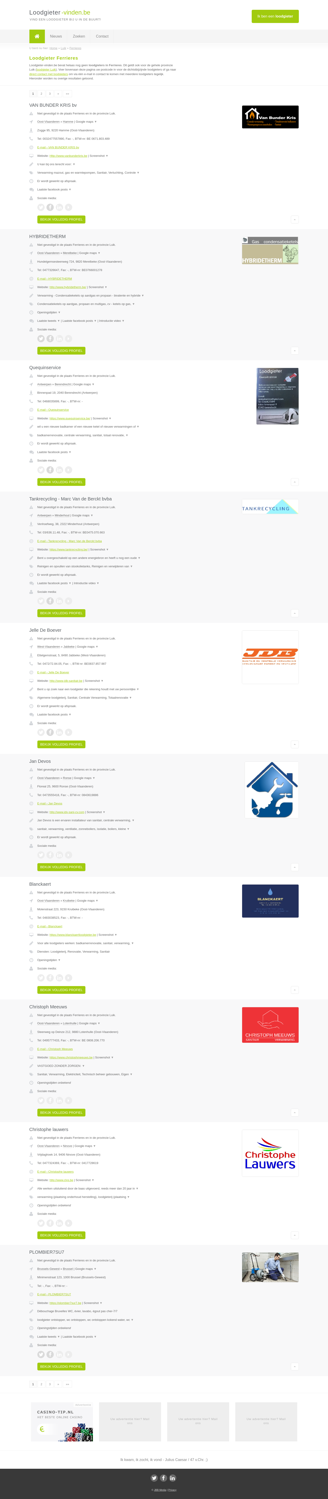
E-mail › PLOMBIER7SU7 (54, 1294)
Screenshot (99, 155)
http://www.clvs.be (61, 1180)
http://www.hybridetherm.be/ (67, 287)
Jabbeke (68, 646)
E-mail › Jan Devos (49, 803)
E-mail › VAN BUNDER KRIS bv (58, 147)
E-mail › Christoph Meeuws (55, 1049)
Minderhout (62, 515)
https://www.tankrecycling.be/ (68, 549)
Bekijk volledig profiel (61, 219)
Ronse (67, 778)
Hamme (68, 121)
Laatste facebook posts (54, 189)
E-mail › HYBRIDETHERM (54, 278)
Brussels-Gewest (48, 1269)
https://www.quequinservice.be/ (69, 418)
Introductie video (112, 320)
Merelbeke (70, 253)
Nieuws (56, 36)
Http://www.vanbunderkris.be (68, 155)
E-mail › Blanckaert (49, 926)
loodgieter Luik (46, 69)
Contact (102, 36)
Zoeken (79, 36)
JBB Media (160, 1490)
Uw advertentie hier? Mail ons (130, 1421)
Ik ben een (275, 16)
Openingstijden (49, 312)
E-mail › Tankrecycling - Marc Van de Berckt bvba (69, 541)
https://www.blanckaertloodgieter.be (72, 934)
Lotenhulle (70, 1023)
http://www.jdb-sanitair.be (65, 680)
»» (67, 93)
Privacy (172, 1490)
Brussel (68, 1269)
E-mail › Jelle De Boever (53, 672)
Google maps (86, 121)
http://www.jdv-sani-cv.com (66, 812)
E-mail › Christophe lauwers (55, 1171)
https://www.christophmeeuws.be (70, 1057)
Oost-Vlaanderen (48, 121)
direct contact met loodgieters (48, 74)
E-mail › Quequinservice (53, 409)
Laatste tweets (48, 320)
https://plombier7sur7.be (65, 1303)
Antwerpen (44, 384)
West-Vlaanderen (48, 646)
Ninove (67, 1146)
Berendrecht (63, 384)
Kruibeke (68, 900)
